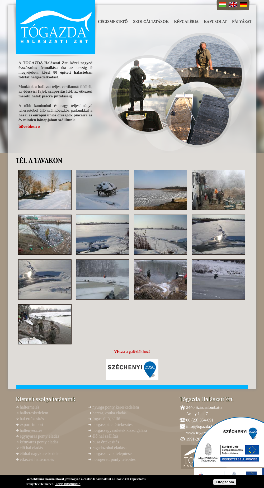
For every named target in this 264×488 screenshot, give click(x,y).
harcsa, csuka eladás (109, 413)
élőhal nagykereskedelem (41, 453)
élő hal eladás (31, 448)
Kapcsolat (215, 21)
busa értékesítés (105, 442)
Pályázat (241, 21)
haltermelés (29, 407)
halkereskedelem (34, 413)
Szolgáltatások (151, 21)
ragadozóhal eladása (109, 448)
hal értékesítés (32, 418)
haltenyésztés (31, 430)
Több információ (68, 485)
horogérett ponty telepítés (114, 459)
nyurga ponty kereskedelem (115, 407)
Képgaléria (186, 21)
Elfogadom (225, 483)
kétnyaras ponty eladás (39, 442)
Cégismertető (113, 21)
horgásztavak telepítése (112, 453)
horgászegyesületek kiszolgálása (119, 430)
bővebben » (29, 126)
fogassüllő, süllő (106, 418)
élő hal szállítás (105, 436)
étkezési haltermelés (37, 459)
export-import (31, 424)
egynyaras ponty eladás (39, 436)
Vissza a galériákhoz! (132, 351)
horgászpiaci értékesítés (112, 424)
